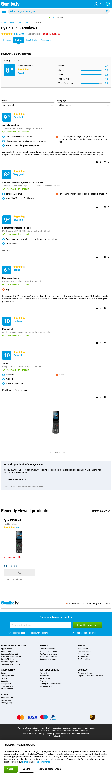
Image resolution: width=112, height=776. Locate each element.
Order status (44, 676)
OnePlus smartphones (48, 654)
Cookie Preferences (62, 734)
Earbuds (4, 681)
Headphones (6, 684)
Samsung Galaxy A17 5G (11, 664)
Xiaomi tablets (83, 654)
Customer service (49, 670)
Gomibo (5, 694)
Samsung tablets (84, 651)
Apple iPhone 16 (7, 651)
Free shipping (60, 453)
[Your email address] (40, 625)
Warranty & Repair (47, 686)
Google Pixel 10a (7, 659)
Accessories (8, 670)
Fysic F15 (28, 23)
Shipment (43, 681)
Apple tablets (83, 649)
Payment (43, 673)
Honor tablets (83, 657)
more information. (82, 730)
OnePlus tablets (84, 659)
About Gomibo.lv (29, 734)
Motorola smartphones (49, 657)
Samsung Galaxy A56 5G (11, 657)
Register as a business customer (90, 676)
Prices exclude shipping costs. (83, 728)
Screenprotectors (7, 676)
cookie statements (41, 762)
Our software (6, 700)
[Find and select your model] (59, 11)
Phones (44, 645)
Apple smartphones (47, 649)
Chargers (4, 678)
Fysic (19, 23)
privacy (25, 762)
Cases (3, 673)
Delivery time (45, 678)
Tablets (82, 645)
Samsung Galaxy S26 (9, 654)
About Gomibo (7, 698)
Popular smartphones (13, 645)
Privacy (41, 734)
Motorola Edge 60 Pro (9, 662)
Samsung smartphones (49, 651)
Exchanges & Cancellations (50, 684)
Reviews (37, 23)
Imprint (49, 734)
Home (3, 23)
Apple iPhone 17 (7, 649)
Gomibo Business (85, 673)
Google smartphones (48, 659)
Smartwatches (7, 686)
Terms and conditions (80, 734)
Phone (11, 23)
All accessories (7, 689)
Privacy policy (6, 703)
